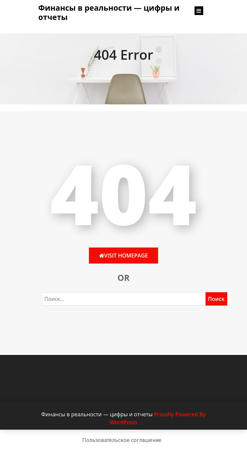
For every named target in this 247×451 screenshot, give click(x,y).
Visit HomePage (123, 255)
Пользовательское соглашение (121, 440)
